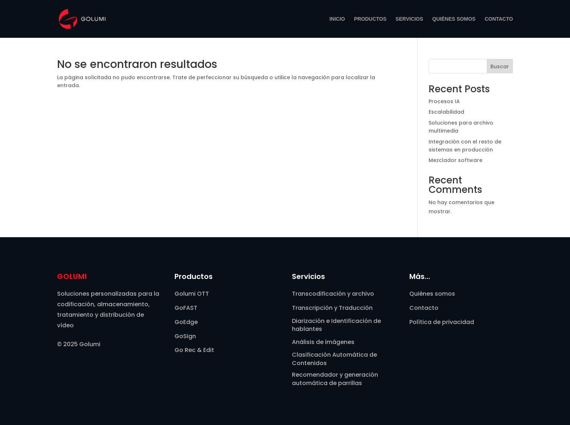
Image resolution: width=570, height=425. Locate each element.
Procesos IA (444, 101)
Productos (370, 19)
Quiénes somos (453, 19)
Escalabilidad (446, 112)
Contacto (499, 19)
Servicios (409, 19)
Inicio (337, 19)
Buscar (499, 66)
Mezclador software (455, 160)
